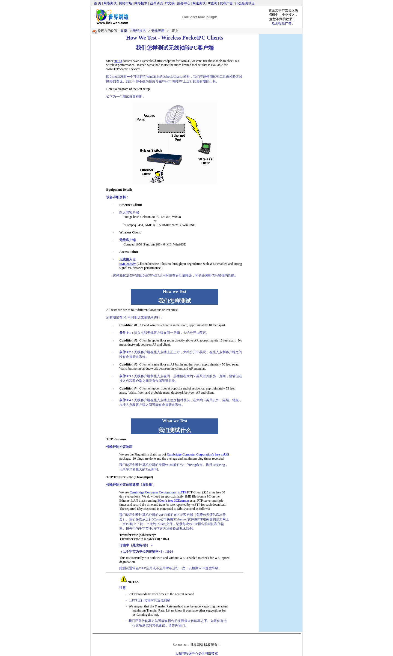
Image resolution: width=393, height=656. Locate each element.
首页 (124, 31)
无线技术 (139, 31)
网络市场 (125, 3)
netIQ (118, 61)
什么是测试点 (245, 3)
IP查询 (213, 3)
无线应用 (157, 31)
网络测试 (110, 3)
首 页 (97, 3)
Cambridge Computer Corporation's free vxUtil (198, 454)
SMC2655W (127, 264)
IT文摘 (170, 3)
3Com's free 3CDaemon (173, 500)
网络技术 (140, 3)
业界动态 (156, 3)
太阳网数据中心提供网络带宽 (196, 653)
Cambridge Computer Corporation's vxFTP (158, 492)
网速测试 (199, 3)
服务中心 (183, 3)
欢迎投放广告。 (283, 23)
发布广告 (226, 3)
